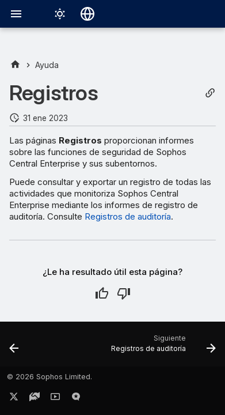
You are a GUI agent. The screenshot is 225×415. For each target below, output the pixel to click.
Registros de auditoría (128, 216)
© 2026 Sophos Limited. (49, 376)
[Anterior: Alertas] (14, 347)
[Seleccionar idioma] (87, 13)
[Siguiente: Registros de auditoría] (162, 347)
